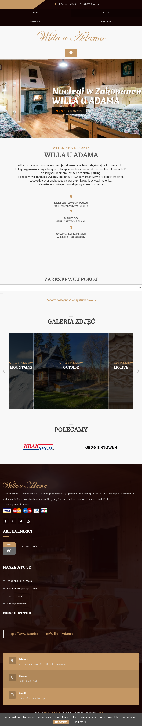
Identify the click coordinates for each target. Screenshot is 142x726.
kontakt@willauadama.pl (32, 698)
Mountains (21, 367)
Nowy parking (31, 546)
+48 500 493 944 (28, 681)
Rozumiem (61, 722)
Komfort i (69, 110)
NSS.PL (103, 712)
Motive (121, 367)
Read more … (81, 722)
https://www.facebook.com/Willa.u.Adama (40, 634)
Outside (71, 367)
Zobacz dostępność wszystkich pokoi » (71, 300)
